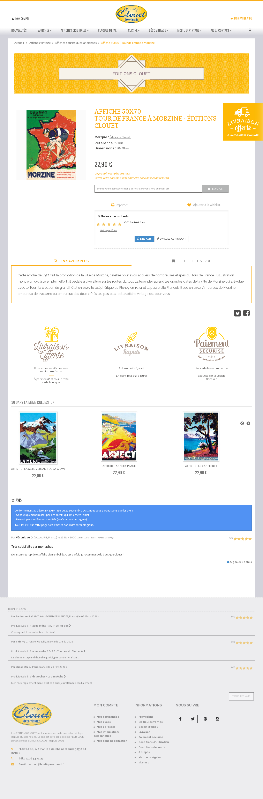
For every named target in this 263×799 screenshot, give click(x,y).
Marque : (102, 137)
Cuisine (132, 30)
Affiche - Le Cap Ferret (201, 466)
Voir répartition (108, 230)
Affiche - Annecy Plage (119, 466)
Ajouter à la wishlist (206, 205)
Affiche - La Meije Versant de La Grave (38, 468)
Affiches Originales (74, 30)
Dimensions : (105, 148)
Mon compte (22, 18)
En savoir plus (71, 261)
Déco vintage (157, 30)
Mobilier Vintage (188, 30)
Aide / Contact (220, 30)
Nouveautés (19, 30)
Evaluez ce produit (171, 238)
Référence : (104, 143)
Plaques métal (107, 30)
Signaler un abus (239, 562)
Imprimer (122, 205)
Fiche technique (191, 261)
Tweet (237, 313)
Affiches (43, 30)
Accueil (19, 42)
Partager (246, 313)
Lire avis (144, 238)
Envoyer (217, 189)
